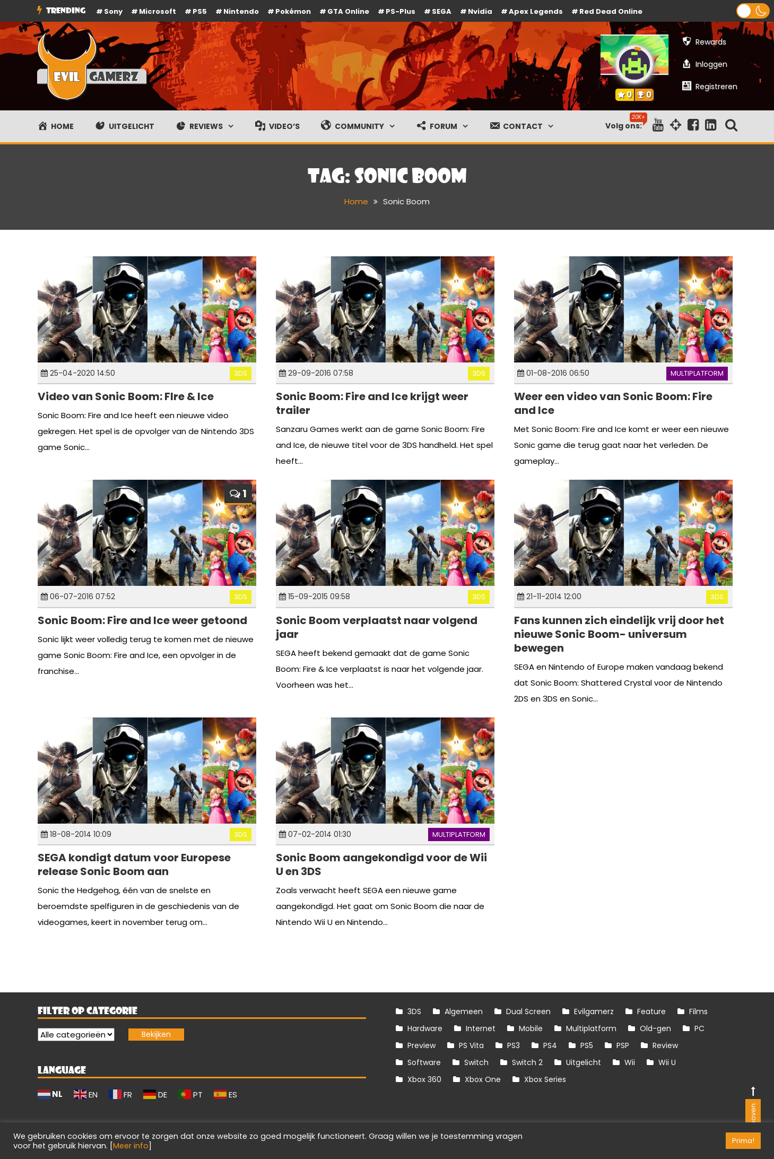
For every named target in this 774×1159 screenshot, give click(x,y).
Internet (480, 1028)
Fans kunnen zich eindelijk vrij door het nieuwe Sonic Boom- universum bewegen (619, 634)
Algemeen (464, 1011)
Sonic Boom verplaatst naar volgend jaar (376, 627)
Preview (421, 1045)
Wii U (667, 1062)
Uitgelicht (583, 1062)
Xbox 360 (424, 1079)
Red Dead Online (610, 11)
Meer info (131, 1145)
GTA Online (348, 11)
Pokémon (293, 11)
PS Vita (471, 1045)
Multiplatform (697, 373)
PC (699, 1028)
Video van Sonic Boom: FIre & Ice (126, 396)
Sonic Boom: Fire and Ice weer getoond (142, 620)
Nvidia (480, 11)
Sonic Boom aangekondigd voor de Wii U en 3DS (381, 864)
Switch (476, 1062)
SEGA (441, 11)
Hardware (424, 1028)
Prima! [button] (743, 1141)
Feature (651, 1011)
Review (665, 1045)
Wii (629, 1062)
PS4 (550, 1045)
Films (698, 1011)
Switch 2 (527, 1062)
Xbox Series (545, 1079)
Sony (113, 11)
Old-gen (655, 1028)
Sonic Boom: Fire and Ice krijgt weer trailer (372, 403)
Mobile (531, 1028)
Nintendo (241, 11)
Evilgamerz (594, 1011)
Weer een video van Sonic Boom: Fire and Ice (613, 403)
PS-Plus (400, 11)
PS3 (513, 1045)
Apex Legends (536, 11)
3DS (240, 373)
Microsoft (157, 11)
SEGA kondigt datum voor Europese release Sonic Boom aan (134, 864)
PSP (622, 1045)
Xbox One (483, 1079)
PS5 (200, 11)
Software (424, 1062)
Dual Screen (528, 1011)
